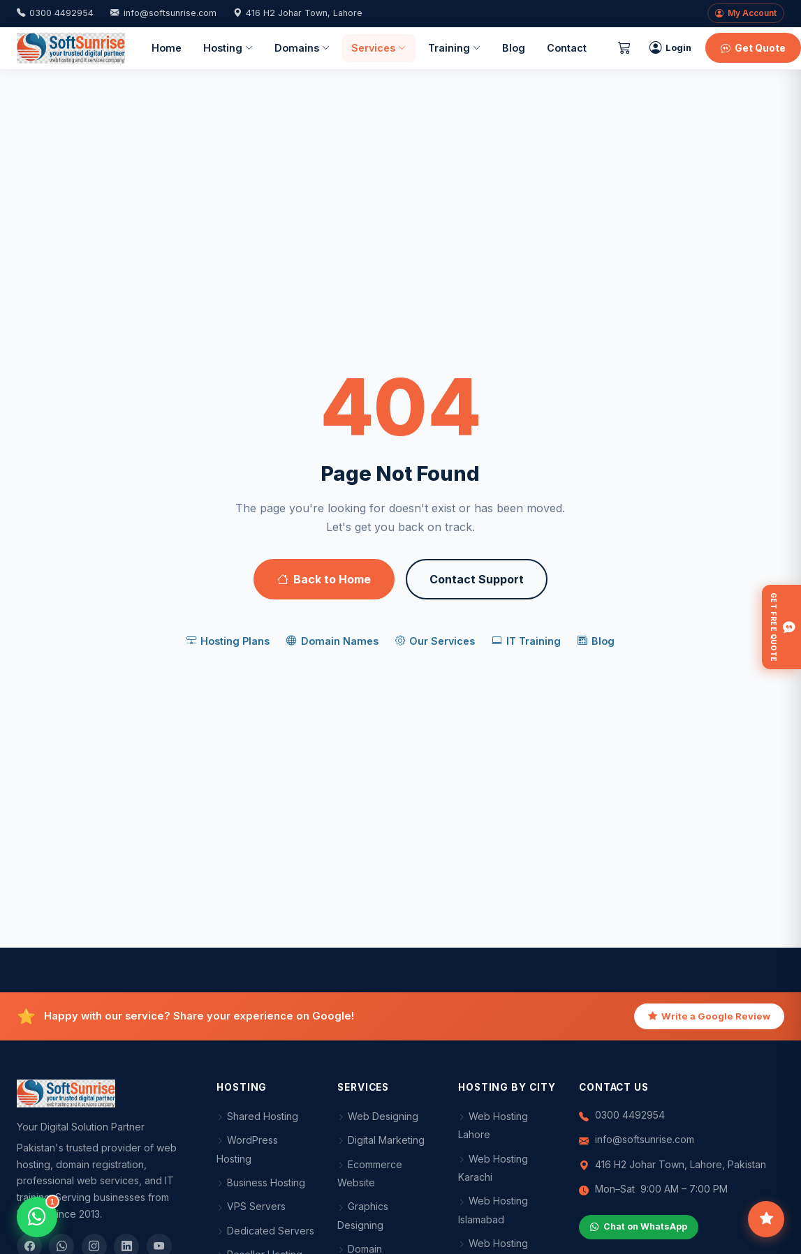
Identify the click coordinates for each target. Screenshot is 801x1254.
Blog (513, 48)
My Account (746, 13)
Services (378, 48)
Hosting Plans (228, 641)
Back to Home (324, 579)
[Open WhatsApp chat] (37, 1217)
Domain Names (332, 641)
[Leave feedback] (766, 1219)
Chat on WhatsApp (638, 1227)
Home (167, 48)
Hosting (228, 48)
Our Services (435, 641)
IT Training (526, 641)
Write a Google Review (709, 1016)
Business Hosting (260, 1182)
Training (454, 48)
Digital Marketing (381, 1140)
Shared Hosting (257, 1116)
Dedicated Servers (265, 1231)
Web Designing (377, 1116)
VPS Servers (251, 1206)
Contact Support (476, 579)
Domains (302, 48)
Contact (567, 48)
